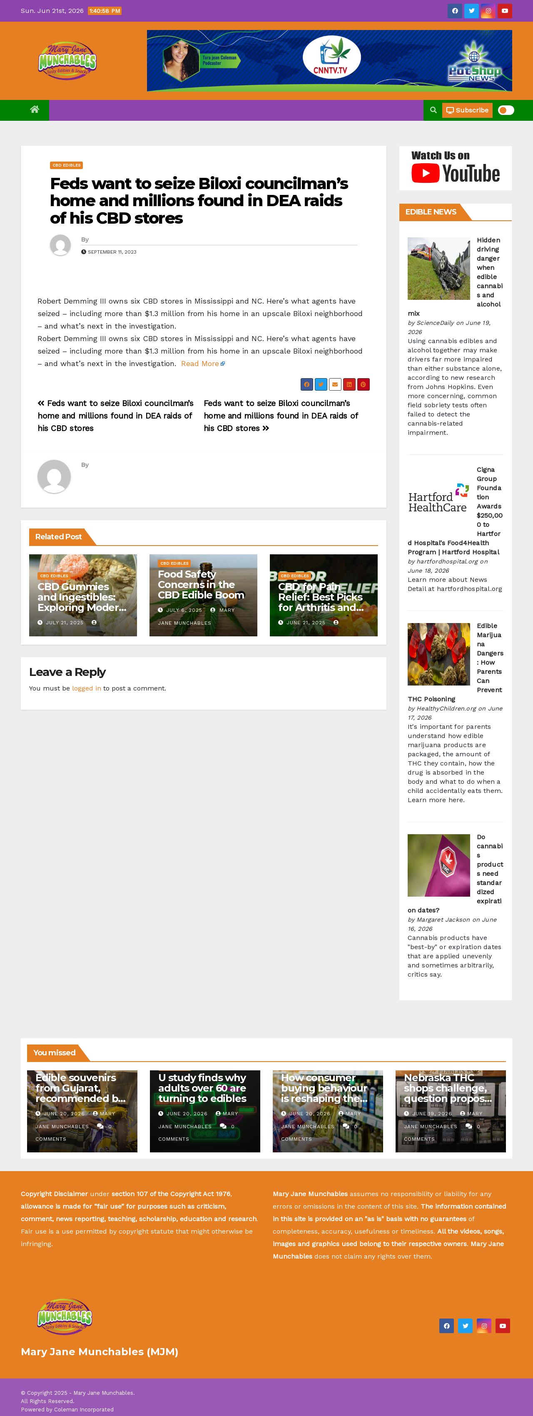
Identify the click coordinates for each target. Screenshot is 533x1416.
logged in (86, 688)
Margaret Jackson (443, 919)
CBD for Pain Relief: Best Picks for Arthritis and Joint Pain (320, 602)
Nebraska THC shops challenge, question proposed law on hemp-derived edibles (450, 1098)
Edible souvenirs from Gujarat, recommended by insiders (79, 1093)
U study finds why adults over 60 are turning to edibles (202, 1088)
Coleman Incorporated (84, 1409)
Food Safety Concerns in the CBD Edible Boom (201, 584)
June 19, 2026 (433, 1114)
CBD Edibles (66, 165)
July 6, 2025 (184, 610)
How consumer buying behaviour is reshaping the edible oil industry (325, 1093)
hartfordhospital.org (447, 561)
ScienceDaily (434, 322)
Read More (200, 363)
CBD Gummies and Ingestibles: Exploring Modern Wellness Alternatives (81, 607)
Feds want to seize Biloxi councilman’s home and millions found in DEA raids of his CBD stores (199, 201)
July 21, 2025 (65, 623)
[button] (433, 110)
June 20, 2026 (65, 1114)
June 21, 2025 (306, 623)
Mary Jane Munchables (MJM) (100, 1352)
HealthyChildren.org (446, 708)
